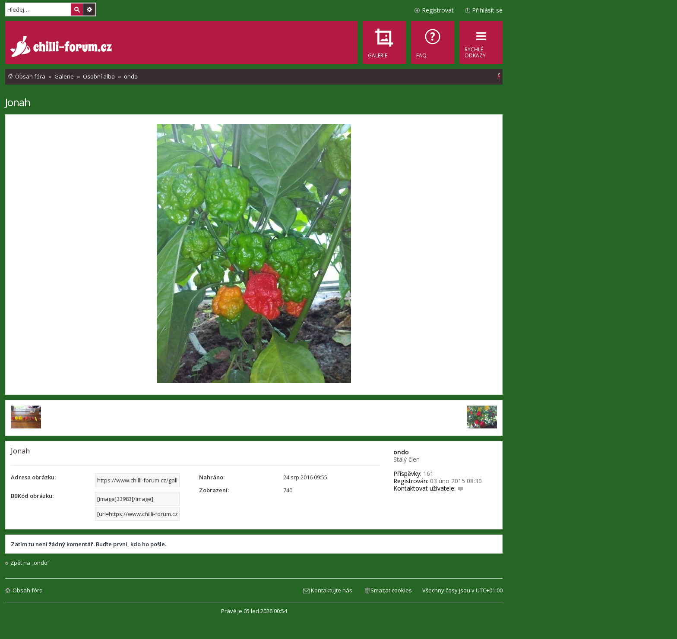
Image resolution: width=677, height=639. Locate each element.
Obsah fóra (28, 590)
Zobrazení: (214, 490)
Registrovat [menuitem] (438, 10)
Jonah (17, 102)
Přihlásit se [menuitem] (487, 10)
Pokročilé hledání (89, 9)
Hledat (77, 9)
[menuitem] (432, 42)
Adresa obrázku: (33, 477)
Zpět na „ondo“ (30, 563)
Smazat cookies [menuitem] (391, 590)
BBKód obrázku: (32, 496)
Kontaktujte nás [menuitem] (331, 590)
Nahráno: (212, 477)
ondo (401, 452)
